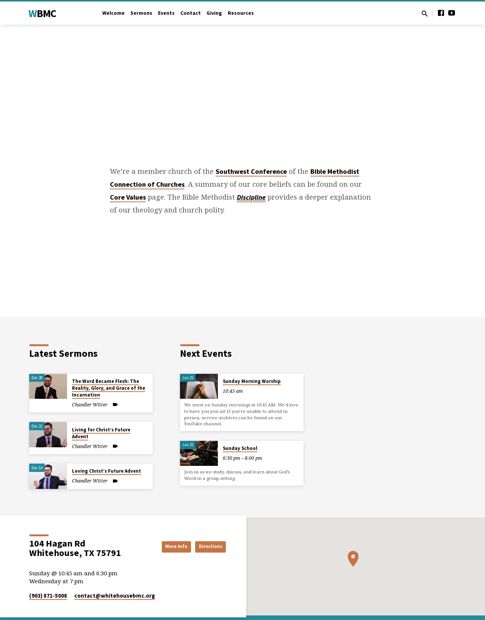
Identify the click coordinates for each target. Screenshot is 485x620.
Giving (214, 13)
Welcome (113, 13)
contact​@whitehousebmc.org (114, 595)
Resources (241, 13)
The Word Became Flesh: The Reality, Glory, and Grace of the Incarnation (108, 388)
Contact (190, 13)
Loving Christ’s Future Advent (106, 471)
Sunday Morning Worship (252, 381)
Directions (207, 546)
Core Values (128, 197)
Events (166, 13)
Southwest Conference (251, 171)
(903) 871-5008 (48, 595)
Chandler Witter (90, 404)
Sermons (141, 13)
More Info (164, 546)
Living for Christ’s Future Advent (101, 433)
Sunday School (240, 448)
